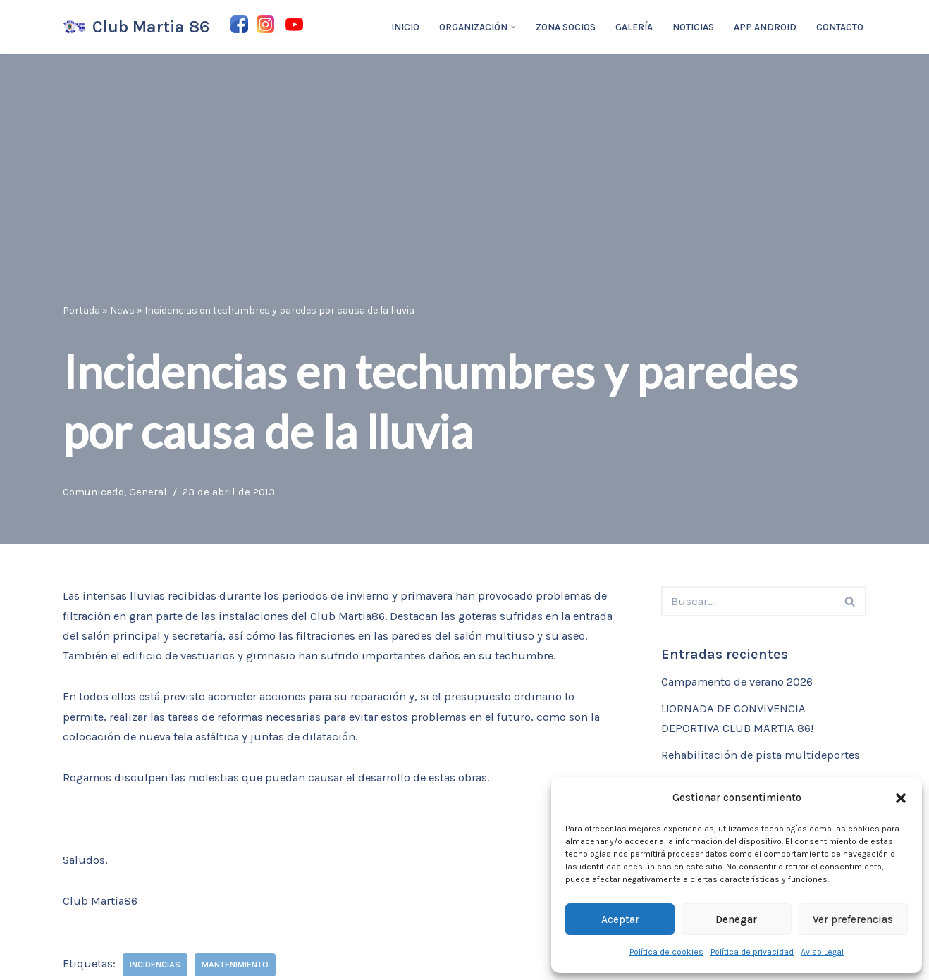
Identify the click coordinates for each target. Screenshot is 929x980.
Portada (81, 310)
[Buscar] (748, 601)
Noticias (693, 27)
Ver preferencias (853, 919)
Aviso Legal (822, 952)
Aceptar (620, 919)
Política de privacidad (752, 952)
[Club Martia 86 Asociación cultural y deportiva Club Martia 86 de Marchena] (136, 27)
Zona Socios (565, 27)
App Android (765, 27)
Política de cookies (666, 952)
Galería (634, 27)
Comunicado (95, 491)
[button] (901, 798)
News (122, 310)
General (151, 491)
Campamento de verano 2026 (742, 683)
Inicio (404, 27)
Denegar (736, 919)
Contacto (839, 27)
